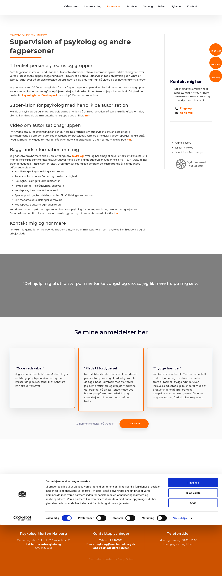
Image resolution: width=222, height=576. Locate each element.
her (87, 115)
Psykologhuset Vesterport (39, 95)
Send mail (186, 113)
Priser (162, 6)
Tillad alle (193, 533)
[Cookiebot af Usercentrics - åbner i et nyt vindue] (22, 569)
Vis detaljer (180, 569)
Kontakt (192, 6)
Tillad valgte (193, 543)
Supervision (113, 6)
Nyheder (176, 6)
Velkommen (71, 6)
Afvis (193, 553)
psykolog (77, 156)
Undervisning (92, 6)
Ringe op (186, 108)
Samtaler (132, 6)
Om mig (148, 6)
